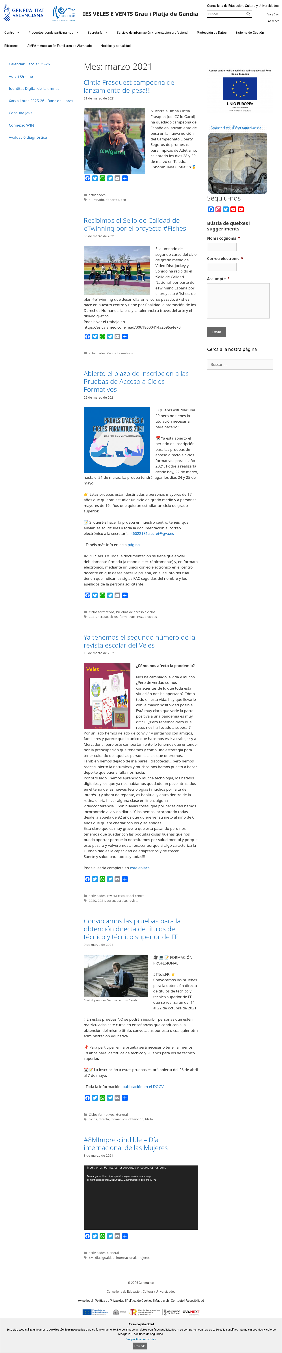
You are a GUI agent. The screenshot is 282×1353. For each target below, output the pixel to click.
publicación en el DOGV (143, 1086)
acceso (103, 617)
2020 (92, 900)
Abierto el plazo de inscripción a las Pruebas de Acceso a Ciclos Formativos (136, 381)
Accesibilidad (195, 1300)
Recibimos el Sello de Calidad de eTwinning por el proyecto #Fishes (135, 224)
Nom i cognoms (223, 238)
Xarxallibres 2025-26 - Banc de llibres (41, 100)
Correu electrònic (225, 258)
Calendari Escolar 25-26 (29, 63)
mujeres (143, 1257)
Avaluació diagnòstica (28, 137)
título (149, 1119)
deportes (112, 200)
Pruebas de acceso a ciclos (136, 612)
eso (123, 200)
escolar (122, 900)
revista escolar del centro (126, 896)
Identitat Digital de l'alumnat (34, 88)
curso (111, 900)
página (134, 544)
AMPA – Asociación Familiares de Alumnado (59, 46)
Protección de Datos (212, 33)
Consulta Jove (20, 112)
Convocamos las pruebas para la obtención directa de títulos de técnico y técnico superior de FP (132, 928)
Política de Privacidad (109, 1300)
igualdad (107, 1257)
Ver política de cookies (141, 1339)
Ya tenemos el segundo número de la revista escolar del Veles (139, 641)
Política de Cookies (139, 1300)
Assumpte (218, 278)
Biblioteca (11, 46)
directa (104, 1119)
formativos (127, 617)
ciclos (113, 617)
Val (269, 14)
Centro (14, 32)
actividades (97, 195)
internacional (126, 1257)
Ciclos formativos (120, 353)
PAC (140, 617)
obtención (135, 1119)
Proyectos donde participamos (56, 32)
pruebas (151, 617)
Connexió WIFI (21, 125)
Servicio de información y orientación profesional (152, 33)
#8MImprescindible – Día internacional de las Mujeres (126, 1143)
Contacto (177, 1300)
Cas (276, 14)
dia (97, 1257)
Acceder (273, 21)
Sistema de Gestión (250, 33)
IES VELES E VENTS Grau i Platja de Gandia (140, 14)
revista (133, 900)
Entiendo (140, 1346)
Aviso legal (85, 1300)
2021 (92, 617)
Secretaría (100, 32)
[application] (141, 1197)
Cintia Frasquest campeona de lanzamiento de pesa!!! (129, 86)
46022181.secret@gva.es (152, 533)
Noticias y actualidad (116, 46)
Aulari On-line (21, 76)
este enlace (140, 867)
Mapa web (161, 1300)
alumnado (96, 200)
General (122, 1114)
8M (91, 1257)
